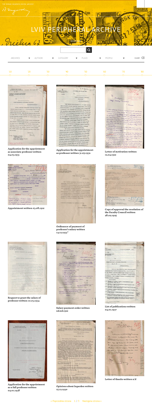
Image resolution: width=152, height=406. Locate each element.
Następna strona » (92, 400)
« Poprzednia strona (61, 400)
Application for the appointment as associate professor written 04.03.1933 (26, 152)
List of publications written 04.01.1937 (120, 308)
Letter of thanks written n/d (120, 379)
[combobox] (19, 58)
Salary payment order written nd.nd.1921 (73, 309)
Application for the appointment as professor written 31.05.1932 (74, 151)
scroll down (76, 41)
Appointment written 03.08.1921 (26, 208)
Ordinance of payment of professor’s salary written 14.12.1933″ (70, 229)
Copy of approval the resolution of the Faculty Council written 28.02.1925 (124, 212)
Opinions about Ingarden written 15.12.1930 (74, 388)
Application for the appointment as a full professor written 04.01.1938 (26, 387)
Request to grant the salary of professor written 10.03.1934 (24, 299)
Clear (137, 58)
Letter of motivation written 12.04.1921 (121, 153)
